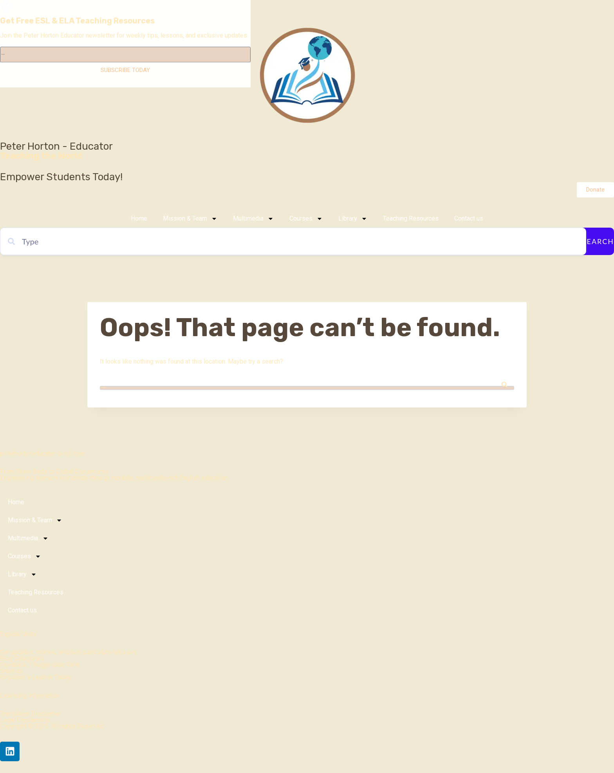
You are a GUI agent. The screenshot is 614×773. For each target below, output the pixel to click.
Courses (306, 219)
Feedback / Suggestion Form (40, 664)
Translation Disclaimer (30, 713)
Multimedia (253, 219)
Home (139, 218)
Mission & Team (190, 219)
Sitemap (11, 671)
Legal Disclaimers (25, 720)
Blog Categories (22, 658)
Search (598, 241)
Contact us (468, 218)
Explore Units (18, 634)
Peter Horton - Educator (56, 146)
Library (352, 219)
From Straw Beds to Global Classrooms (54, 471)
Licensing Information (30, 695)
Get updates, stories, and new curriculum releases (68, 652)
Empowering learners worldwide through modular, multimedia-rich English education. (114, 478)
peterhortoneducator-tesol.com (42, 453)
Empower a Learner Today (35, 677)
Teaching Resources (411, 218)
